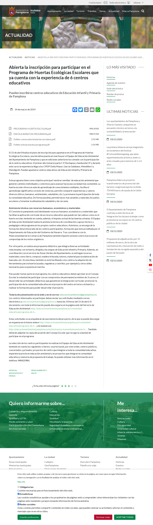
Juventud (54, 418)
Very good (75, 384)
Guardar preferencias (29, 517)
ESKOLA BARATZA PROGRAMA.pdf (32, 134)
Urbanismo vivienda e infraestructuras (67, 428)
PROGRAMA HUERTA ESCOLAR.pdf (32, 128)
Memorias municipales (20, 465)
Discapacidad (124, 425)
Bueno (72, 384)
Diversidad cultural (126, 428)
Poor (62, 384)
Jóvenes (121, 435)
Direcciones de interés (55, 468)
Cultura (53, 411)
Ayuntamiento (54, 11)
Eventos (120, 465)
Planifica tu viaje (88, 465)
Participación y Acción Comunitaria (26, 425)
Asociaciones (123, 418)
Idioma (138, 2)
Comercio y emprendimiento (23, 411)
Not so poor (65, 384)
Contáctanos (98, 2)
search (142, 11)
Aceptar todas (124, 517)
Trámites (91, 11)
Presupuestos (15, 468)
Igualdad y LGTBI (17, 418)
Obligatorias (27, 487)
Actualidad (114, 11)
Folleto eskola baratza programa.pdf (32, 144)
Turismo (80, 11)
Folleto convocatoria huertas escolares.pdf (34, 139)
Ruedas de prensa (115, 94)
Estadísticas (26, 494)
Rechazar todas (103, 517)
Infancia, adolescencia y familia (16, 373)
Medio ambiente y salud (21, 421)
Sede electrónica (119, 2)
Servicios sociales (17, 428)
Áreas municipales (18, 461)
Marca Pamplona (130, 11)
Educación (55, 414)
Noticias (30, 57)
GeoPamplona (51, 465)
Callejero (48, 461)
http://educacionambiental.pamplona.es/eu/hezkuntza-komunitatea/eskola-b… (48, 329)
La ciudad (68, 11)
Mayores (121, 439)
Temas (102, 11)
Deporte (13, 414)
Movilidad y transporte (61, 421)
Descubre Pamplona (90, 461)
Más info (21, 482)
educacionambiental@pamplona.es (78, 294)
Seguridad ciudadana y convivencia (67, 425)
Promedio (68, 384)
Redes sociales (114, 99)
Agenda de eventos (116, 82)
